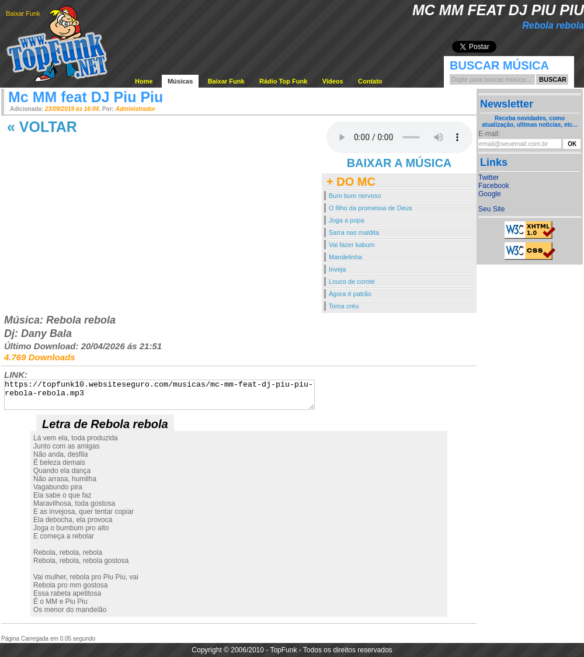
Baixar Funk (23, 13)
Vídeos (332, 81)
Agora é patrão (350, 293)
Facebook (493, 186)
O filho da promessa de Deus (370, 207)
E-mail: (489, 134)
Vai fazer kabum (352, 244)
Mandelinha (345, 256)
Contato (370, 81)
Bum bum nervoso (355, 195)
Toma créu (344, 306)
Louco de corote (352, 281)
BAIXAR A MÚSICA (399, 163)
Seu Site (491, 209)
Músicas (180, 81)
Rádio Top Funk (283, 81)
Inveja (337, 269)
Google (489, 194)
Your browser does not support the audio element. (399, 137)
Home (144, 81)
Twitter (488, 177)
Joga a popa (346, 220)
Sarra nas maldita (354, 232)
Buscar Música (499, 65)
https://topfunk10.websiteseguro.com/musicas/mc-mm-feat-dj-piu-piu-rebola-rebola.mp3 (159, 395)
